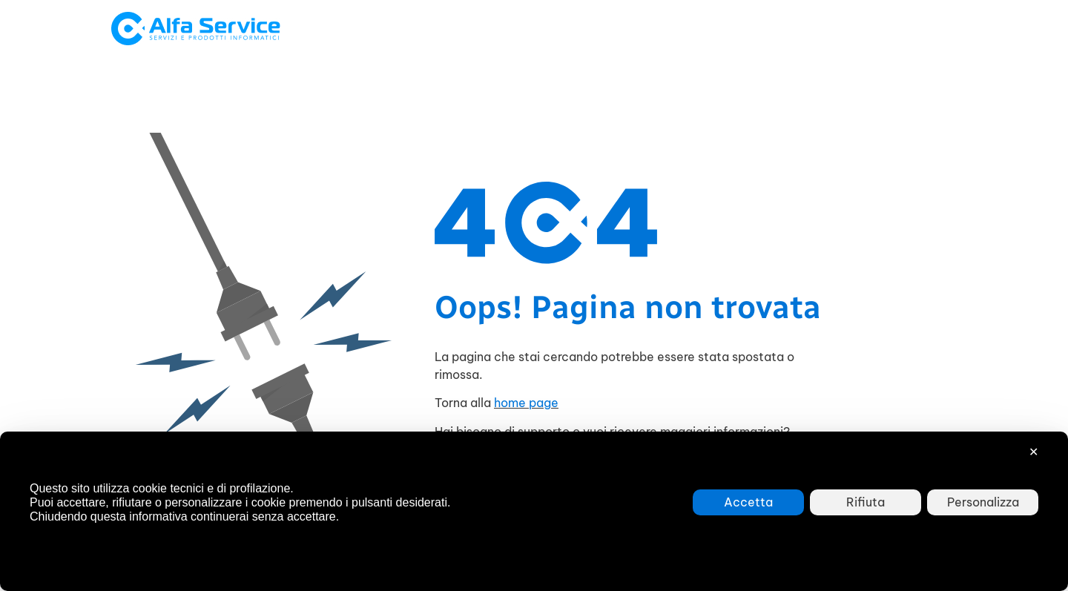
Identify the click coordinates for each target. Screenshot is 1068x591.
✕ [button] (1033, 451)
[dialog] (534, 511)
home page (526, 402)
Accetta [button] (748, 502)
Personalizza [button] (983, 502)
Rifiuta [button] (865, 502)
